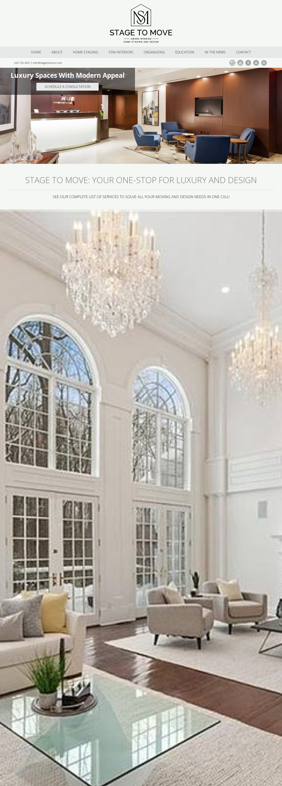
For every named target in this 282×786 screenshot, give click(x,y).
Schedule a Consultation (68, 86)
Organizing (154, 52)
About (57, 52)
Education (184, 52)
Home (36, 52)
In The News (215, 52)
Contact (243, 52)
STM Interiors (121, 52)
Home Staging (85, 52)
